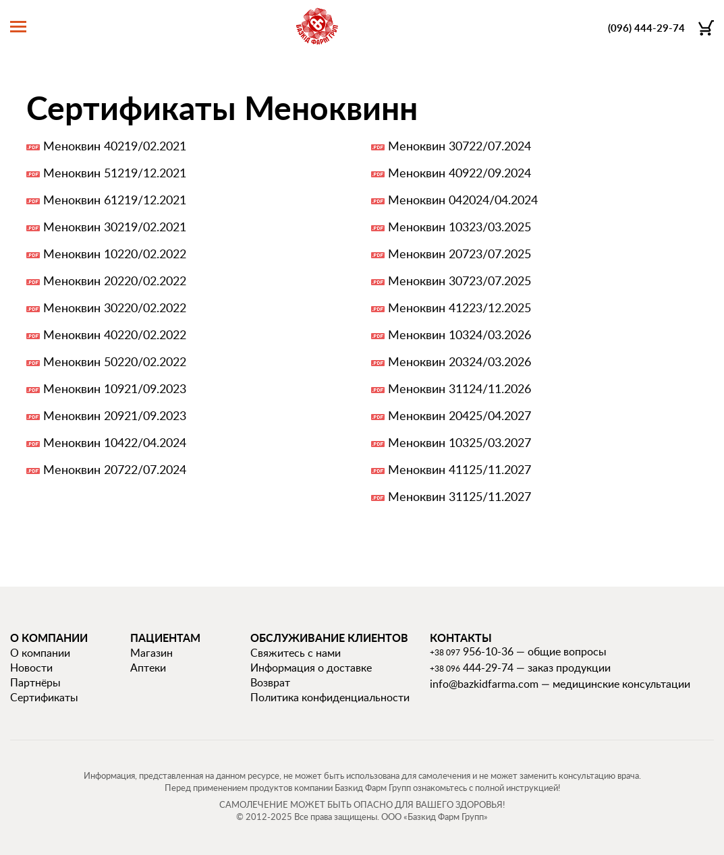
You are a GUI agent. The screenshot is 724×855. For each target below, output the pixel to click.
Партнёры (35, 682)
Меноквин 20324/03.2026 (459, 361)
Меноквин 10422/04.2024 (114, 442)
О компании (40, 652)
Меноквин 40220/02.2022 (114, 334)
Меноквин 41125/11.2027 (459, 469)
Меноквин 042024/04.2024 (463, 199)
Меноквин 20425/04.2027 (459, 415)
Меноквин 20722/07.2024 (114, 469)
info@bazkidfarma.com (484, 683)
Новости (31, 667)
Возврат (270, 682)
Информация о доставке (311, 667)
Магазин (151, 652)
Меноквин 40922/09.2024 (459, 173)
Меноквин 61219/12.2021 (114, 199)
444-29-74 (471, 667)
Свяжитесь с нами (295, 652)
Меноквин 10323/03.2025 (459, 226)
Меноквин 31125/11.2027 (459, 496)
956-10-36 (471, 651)
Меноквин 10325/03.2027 (459, 442)
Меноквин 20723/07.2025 (459, 253)
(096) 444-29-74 (646, 28)
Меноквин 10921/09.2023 (114, 388)
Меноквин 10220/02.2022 (114, 253)
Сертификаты (44, 697)
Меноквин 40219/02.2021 (114, 146)
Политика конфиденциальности (330, 697)
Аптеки (148, 667)
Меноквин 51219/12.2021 (114, 173)
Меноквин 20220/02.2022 (114, 280)
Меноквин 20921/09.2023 (114, 415)
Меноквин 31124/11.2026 (459, 388)
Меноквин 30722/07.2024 (459, 146)
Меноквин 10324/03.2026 (459, 334)
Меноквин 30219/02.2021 (114, 226)
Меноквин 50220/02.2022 (114, 361)
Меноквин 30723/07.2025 (459, 280)
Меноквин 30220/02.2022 (114, 307)
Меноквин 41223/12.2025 (459, 307)
